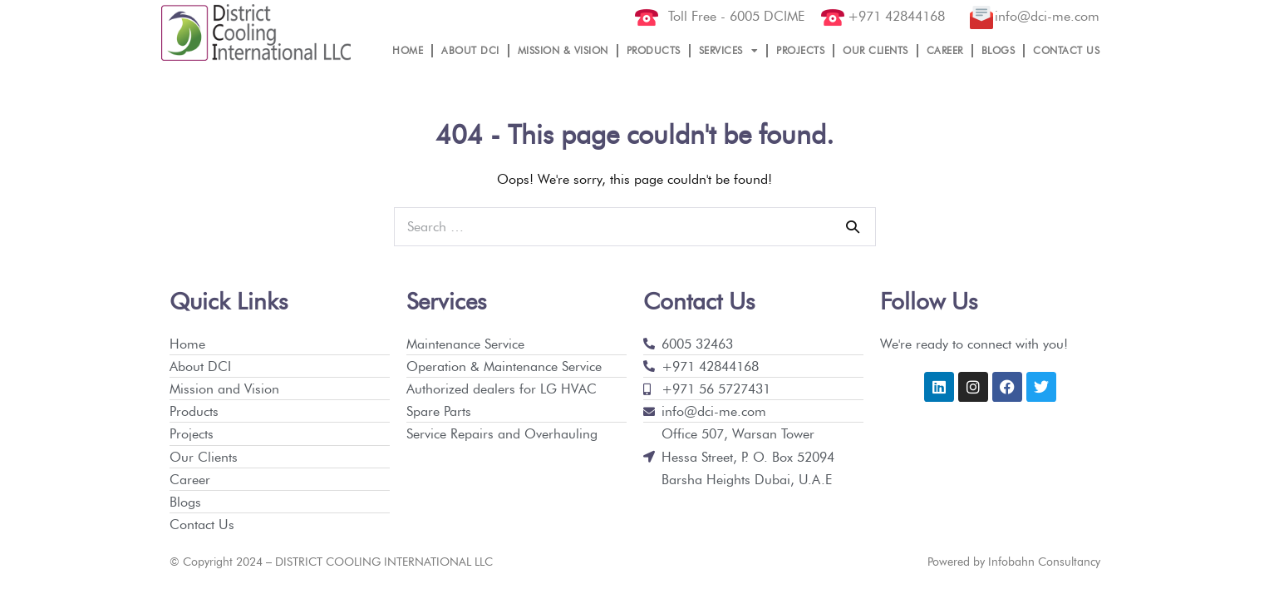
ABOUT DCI (470, 50)
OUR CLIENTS (875, 50)
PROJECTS (800, 50)
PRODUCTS (654, 50)
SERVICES (729, 50)
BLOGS (998, 50)
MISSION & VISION (563, 50)
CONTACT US (1066, 50)
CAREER (945, 50)
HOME (407, 50)
